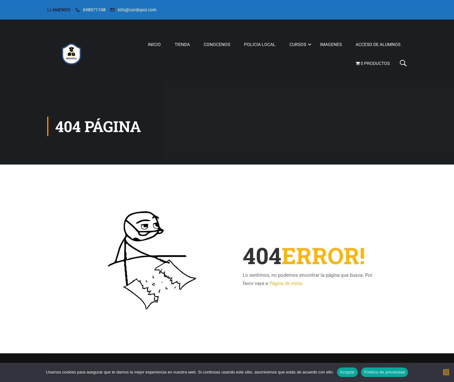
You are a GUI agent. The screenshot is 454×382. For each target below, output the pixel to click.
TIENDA (182, 44)
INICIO (154, 44)
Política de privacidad (384, 372)
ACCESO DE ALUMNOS (378, 44)
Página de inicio (286, 283)
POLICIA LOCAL (260, 44)
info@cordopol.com (137, 9)
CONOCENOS (217, 44)
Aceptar (347, 372)
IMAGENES (331, 44)
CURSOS (297, 44)
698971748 (94, 9)
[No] (446, 372)
